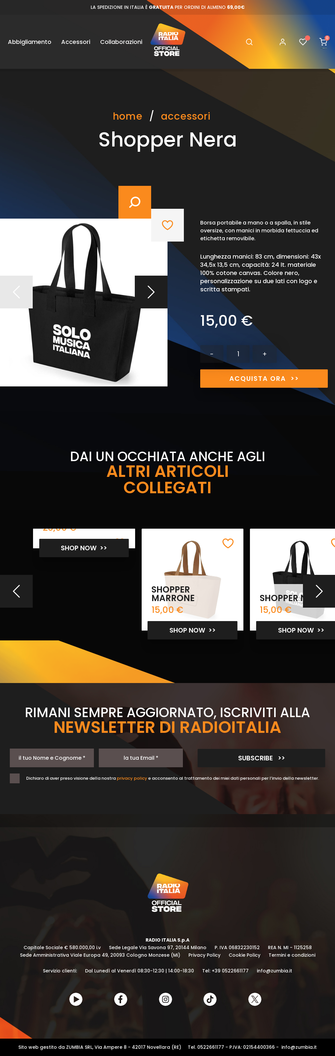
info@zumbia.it (274, 971)
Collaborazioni (121, 42)
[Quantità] (238, 354)
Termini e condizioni (292, 955)
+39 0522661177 (230, 971)
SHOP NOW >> (84, 548)
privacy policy (132, 778)
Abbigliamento (29, 42)
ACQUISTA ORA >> (264, 378)
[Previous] (16, 591)
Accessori (75, 42)
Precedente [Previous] (16, 292)
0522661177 (210, 1047)
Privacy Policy (204, 955)
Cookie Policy (244, 955)
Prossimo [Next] (151, 292)
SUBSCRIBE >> (261, 758)
